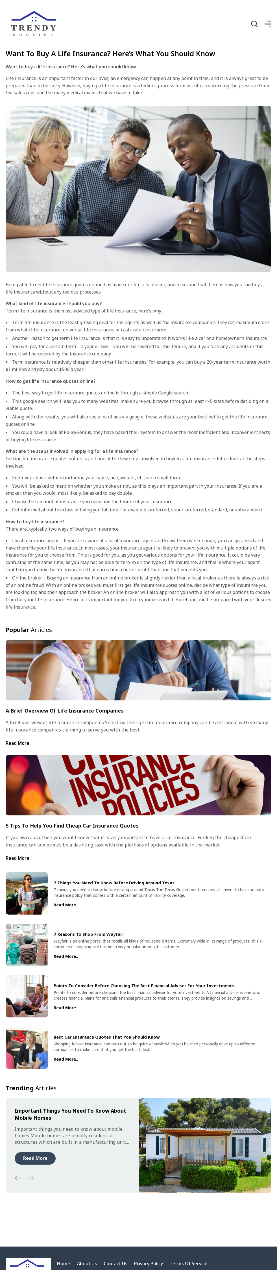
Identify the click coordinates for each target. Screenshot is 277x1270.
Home (63, 1263)
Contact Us (115, 1263)
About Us (87, 1263)
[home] (35, 24)
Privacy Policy (148, 1263)
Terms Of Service (189, 1263)
